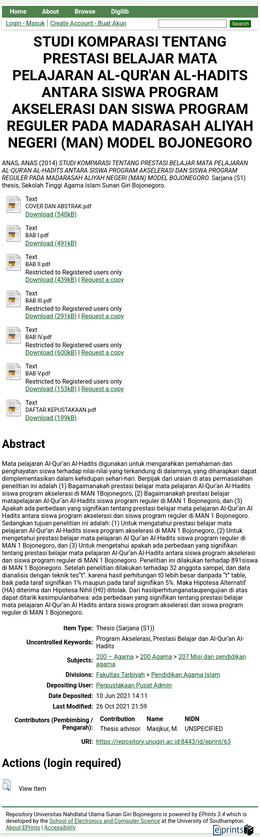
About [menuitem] (50, 11)
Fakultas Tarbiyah (120, 674)
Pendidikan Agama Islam (185, 674)
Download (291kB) (51, 316)
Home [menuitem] (18, 11)
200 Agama (156, 656)
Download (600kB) (51, 352)
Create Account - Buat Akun (88, 23)
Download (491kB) (51, 243)
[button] (6, 785)
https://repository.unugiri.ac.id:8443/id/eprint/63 (163, 741)
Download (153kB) (51, 389)
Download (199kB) (51, 418)
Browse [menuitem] (85, 11)
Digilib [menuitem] (119, 11)
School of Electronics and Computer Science (105, 821)
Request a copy (102, 279)
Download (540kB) (51, 214)
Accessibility (60, 827)
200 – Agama (115, 656)
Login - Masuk (25, 23)
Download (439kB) (51, 279)
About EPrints (23, 827)
